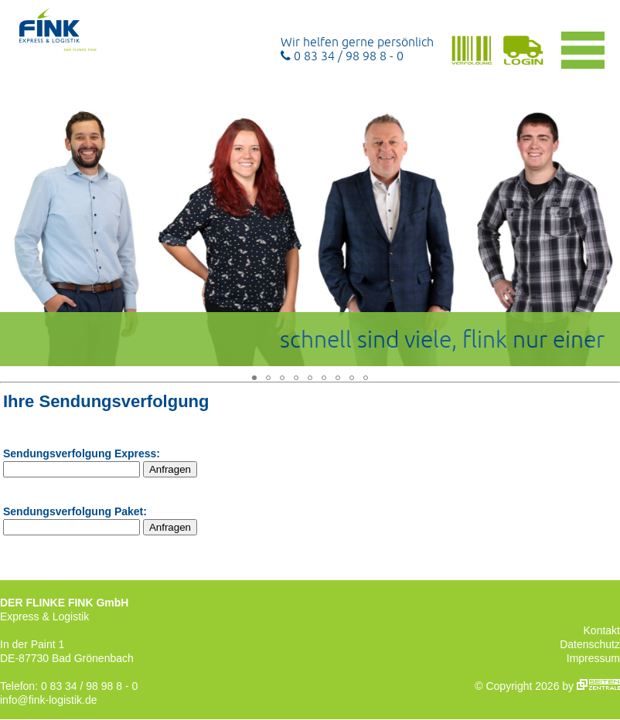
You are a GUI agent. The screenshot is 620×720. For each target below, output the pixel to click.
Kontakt (602, 630)
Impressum (593, 658)
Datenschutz (590, 644)
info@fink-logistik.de (48, 700)
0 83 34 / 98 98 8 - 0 (342, 56)
